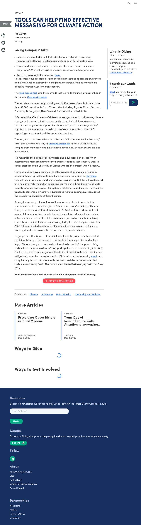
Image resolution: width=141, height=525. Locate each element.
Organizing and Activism (88, 294)
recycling (91, 175)
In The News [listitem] (16, 479)
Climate (34, 294)
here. (58, 75)
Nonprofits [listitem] (15, 505)
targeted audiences (59, 143)
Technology (47, 294)
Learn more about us (121, 72)
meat (94, 256)
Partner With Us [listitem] (17, 513)
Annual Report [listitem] (17, 487)
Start (112, 91)
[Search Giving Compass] (129, 4)
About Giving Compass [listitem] (21, 471)
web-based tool (28, 92)
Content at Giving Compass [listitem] (23, 483)
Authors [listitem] (13, 509)
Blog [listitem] (12, 475)
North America (64, 294)
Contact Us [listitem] (15, 517)
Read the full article (60, 281)
